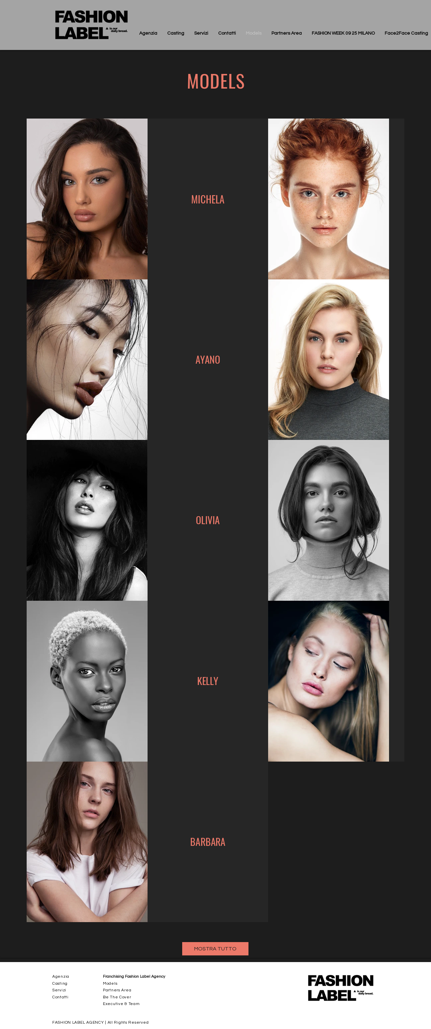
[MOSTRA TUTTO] (215, 948)
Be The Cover (117, 997)
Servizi (59, 990)
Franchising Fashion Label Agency (134, 976)
